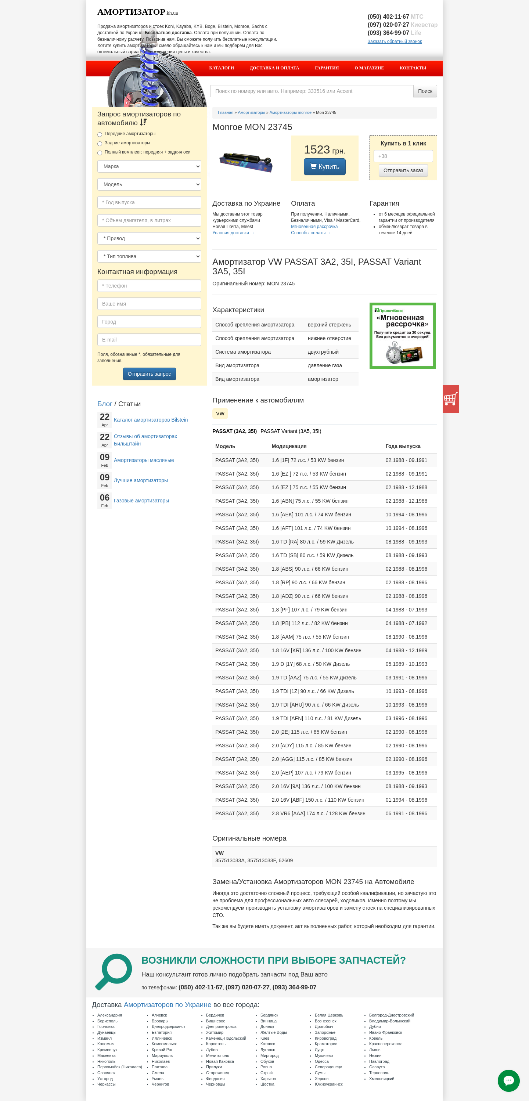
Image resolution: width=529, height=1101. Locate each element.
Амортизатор (131, 12)
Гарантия (327, 68)
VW (220, 413)
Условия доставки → (233, 232)
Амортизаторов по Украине (168, 1004)
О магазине (369, 68)
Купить (324, 166)
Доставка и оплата (274, 68)
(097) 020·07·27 (403, 25)
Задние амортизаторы (123, 143)
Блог (104, 404)
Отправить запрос (149, 374)
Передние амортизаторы (126, 134)
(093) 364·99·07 (394, 33)
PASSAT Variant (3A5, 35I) (290, 431)
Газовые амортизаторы (141, 500)
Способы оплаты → (311, 232)
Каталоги (221, 68)
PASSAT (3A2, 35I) (234, 431)
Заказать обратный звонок (395, 41)
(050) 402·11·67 (396, 17)
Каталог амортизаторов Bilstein (151, 420)
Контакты (413, 68)
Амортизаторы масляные (144, 460)
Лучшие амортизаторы (141, 480)
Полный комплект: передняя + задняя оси (143, 152)
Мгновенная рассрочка (314, 226)
